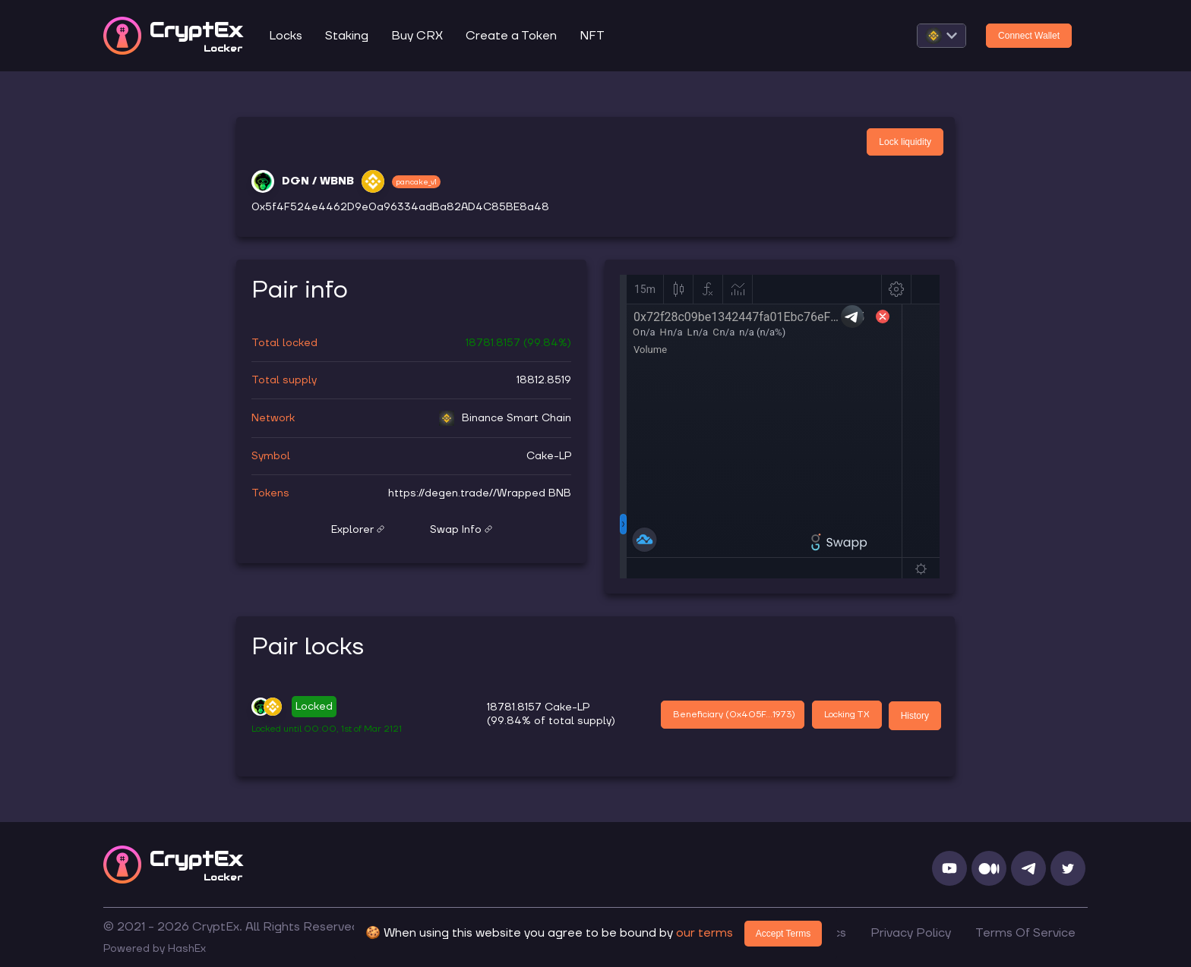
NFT (592, 35)
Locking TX (847, 714)
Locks (285, 35)
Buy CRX (417, 35)
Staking (346, 35)
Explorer (357, 530)
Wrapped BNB (534, 493)
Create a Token (511, 35)
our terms (704, 932)
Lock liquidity (905, 142)
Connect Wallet (1029, 35)
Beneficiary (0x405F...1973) (734, 714)
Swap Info (461, 530)
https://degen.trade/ (440, 493)
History (915, 715)
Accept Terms (783, 933)
